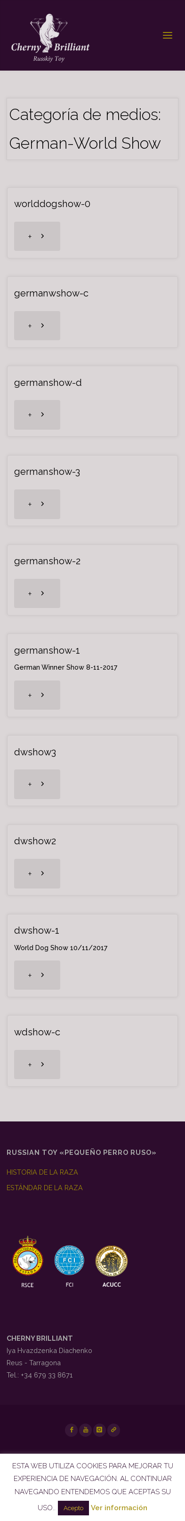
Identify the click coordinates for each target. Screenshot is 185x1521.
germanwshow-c (51, 293)
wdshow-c (37, 1032)
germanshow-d (48, 382)
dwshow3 (35, 752)
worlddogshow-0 (52, 203)
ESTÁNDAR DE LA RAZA (45, 1188)
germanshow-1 (47, 650)
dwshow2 (35, 841)
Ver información (119, 1508)
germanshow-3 (47, 471)
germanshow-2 (47, 561)
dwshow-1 (36, 930)
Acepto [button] (73, 1508)
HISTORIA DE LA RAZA (42, 1172)
